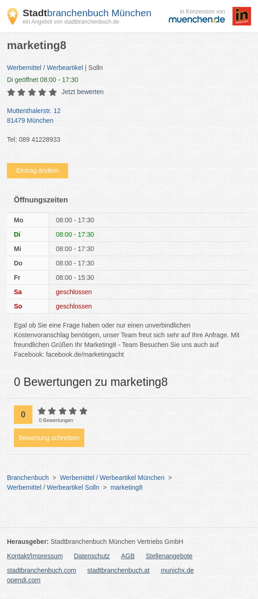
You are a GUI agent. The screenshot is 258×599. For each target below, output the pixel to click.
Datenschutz (92, 556)
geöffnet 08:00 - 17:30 (42, 79)
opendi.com (23, 580)
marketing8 (126, 487)
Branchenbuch (28, 477)
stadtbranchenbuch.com (41, 570)
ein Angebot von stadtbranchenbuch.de (71, 22)
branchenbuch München (87, 12)
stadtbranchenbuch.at (118, 570)
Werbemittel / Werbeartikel (45, 67)
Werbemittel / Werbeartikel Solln (53, 487)
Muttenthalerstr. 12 (124, 116)
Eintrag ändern (37, 170)
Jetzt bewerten (83, 91)
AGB (128, 556)
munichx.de (177, 570)
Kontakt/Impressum (35, 556)
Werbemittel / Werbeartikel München (112, 477)
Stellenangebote (169, 556)
